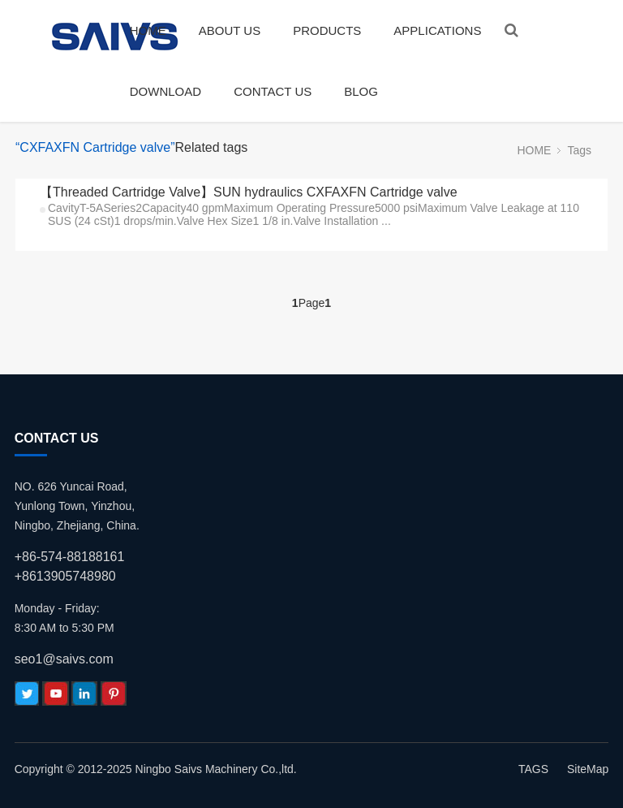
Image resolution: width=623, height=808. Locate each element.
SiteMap (587, 769)
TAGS (533, 769)
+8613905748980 (65, 576)
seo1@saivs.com (64, 659)
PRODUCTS (327, 30)
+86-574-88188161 (70, 557)
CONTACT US (273, 91)
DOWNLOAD (165, 91)
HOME (148, 30)
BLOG (361, 91)
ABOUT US (229, 30)
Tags (579, 150)
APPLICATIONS (437, 30)
